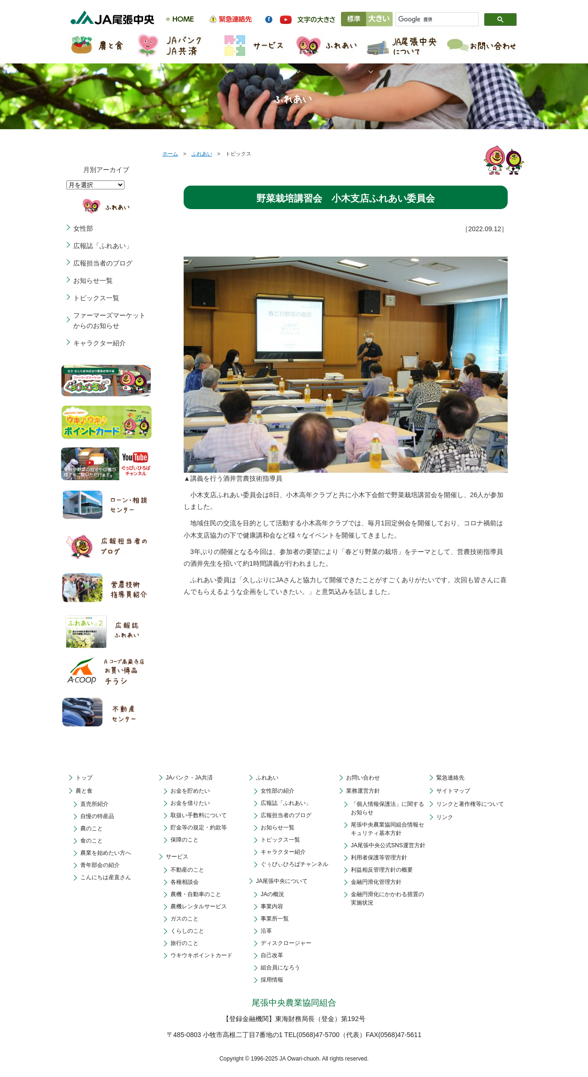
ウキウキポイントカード (201, 955)
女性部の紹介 (277, 791)
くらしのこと (187, 931)
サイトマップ (453, 791)
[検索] (432, 20)
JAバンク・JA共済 (189, 777)
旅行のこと (184, 943)
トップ (84, 777)
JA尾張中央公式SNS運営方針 (388, 845)
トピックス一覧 (96, 298)
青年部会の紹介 (100, 865)
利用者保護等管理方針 (379, 857)
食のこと (91, 840)
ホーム (170, 153)
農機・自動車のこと (195, 894)
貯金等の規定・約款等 (198, 827)
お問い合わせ (363, 777)
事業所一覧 (275, 918)
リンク (444, 817)
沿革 (266, 931)
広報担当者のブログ (102, 263)
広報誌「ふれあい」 (102, 246)
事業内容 (272, 906)
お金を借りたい (190, 803)
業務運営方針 (363, 791)
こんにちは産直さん (105, 877)
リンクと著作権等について (470, 804)
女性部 (83, 228)
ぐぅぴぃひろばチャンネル (294, 864)
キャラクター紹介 (99, 343)
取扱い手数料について (198, 815)
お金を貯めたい (190, 791)
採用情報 (272, 979)
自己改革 (272, 955)
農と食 (84, 791)
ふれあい (202, 153)
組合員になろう (280, 967)
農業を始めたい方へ (105, 853)
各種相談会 (184, 882)
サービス (177, 856)
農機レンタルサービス (198, 906)
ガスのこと (184, 918)
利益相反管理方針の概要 (382, 869)
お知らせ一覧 (93, 280)
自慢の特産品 (97, 816)
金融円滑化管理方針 (376, 882)
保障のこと (184, 839)
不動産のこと (187, 869)
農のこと (91, 828)
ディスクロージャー (286, 943)
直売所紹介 (94, 804)
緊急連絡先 (450, 777)
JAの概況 (272, 894)
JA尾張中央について (282, 881)
